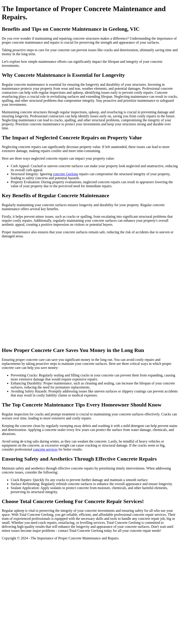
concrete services (45, 449)
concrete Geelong (65, 174)
